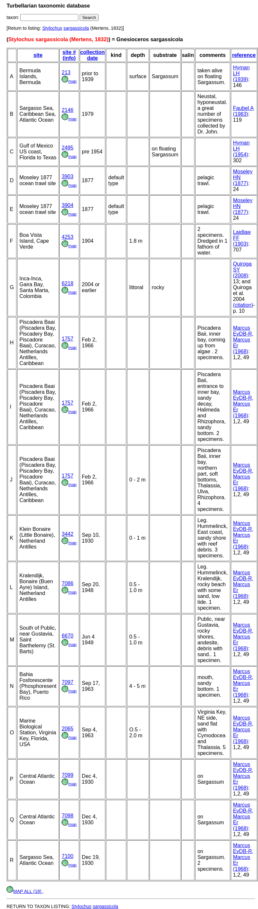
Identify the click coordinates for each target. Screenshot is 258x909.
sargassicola (76, 28)
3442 (67, 534)
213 (66, 72)
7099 (67, 775)
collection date (92, 55)
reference (244, 55)
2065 (67, 728)
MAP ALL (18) (25, 891)
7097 (67, 682)
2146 (67, 110)
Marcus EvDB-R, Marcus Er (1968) (243, 339)
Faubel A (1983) (243, 111)
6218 (67, 283)
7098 (67, 815)
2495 (67, 147)
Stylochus (52, 28)
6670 (67, 635)
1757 (67, 338)
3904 (67, 205)
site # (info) (69, 55)
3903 (67, 176)
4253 (67, 237)
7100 (67, 856)
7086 (67, 583)
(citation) (243, 305)
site (38, 55)
